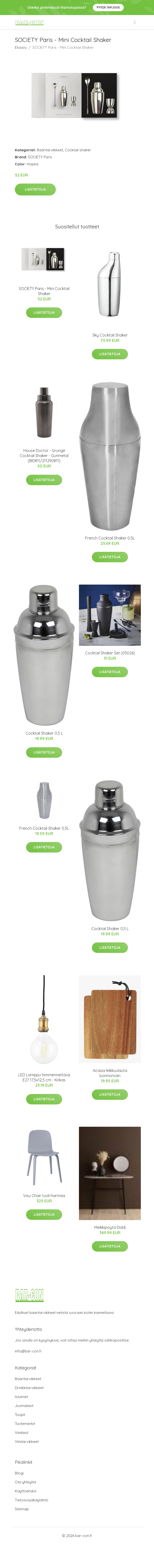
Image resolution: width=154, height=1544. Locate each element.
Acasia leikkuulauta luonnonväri (110, 1073)
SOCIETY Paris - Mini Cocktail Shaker (44, 291)
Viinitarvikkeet (27, 1441)
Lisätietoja (35, 189)
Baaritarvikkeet (50, 150)
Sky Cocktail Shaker (110, 335)
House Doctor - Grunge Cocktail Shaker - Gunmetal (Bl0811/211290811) (44, 455)
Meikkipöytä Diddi (110, 1227)
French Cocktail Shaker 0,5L (110, 538)
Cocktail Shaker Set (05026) (110, 653)
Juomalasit (24, 1405)
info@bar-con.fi (28, 1351)
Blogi (19, 1473)
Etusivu (21, 47)
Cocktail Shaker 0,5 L (44, 733)
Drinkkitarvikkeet (29, 1387)
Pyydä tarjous (108, 7)
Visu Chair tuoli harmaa (44, 1195)
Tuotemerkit (25, 1423)
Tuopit (20, 1414)
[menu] (135, 22)
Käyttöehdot (25, 1491)
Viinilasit (21, 1432)
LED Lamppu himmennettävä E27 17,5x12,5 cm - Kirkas (44, 1077)
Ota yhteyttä (25, 1482)
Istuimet (21, 1396)
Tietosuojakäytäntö (31, 1500)
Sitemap (22, 1509)
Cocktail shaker (78, 150)
